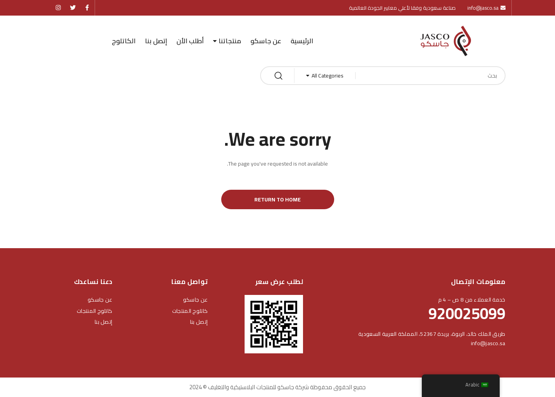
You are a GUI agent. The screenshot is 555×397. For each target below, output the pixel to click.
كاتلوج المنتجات (190, 311)
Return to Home (277, 199)
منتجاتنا (229, 41)
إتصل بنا (156, 41)
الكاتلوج (124, 41)
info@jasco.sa (488, 343)
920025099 (467, 313)
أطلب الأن (190, 41)
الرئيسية (302, 41)
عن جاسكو (265, 41)
